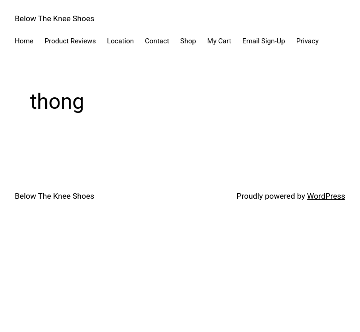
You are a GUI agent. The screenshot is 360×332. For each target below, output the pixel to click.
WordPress (326, 196)
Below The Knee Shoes (54, 18)
